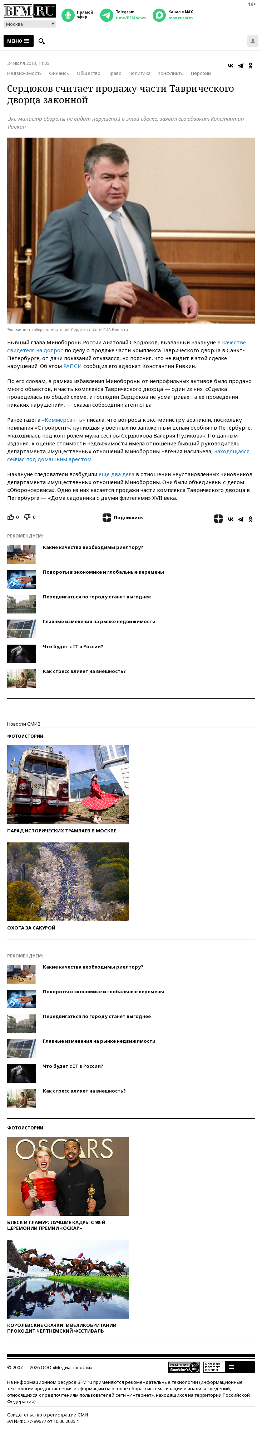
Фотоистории (25, 736)
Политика (139, 73)
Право (115, 73)
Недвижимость (24, 73)
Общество (88, 73)
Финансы (59, 73)
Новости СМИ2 (23, 724)
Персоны (201, 73)
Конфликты (171, 73)
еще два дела (116, 474)
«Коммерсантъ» (63, 419)
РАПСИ (72, 365)
